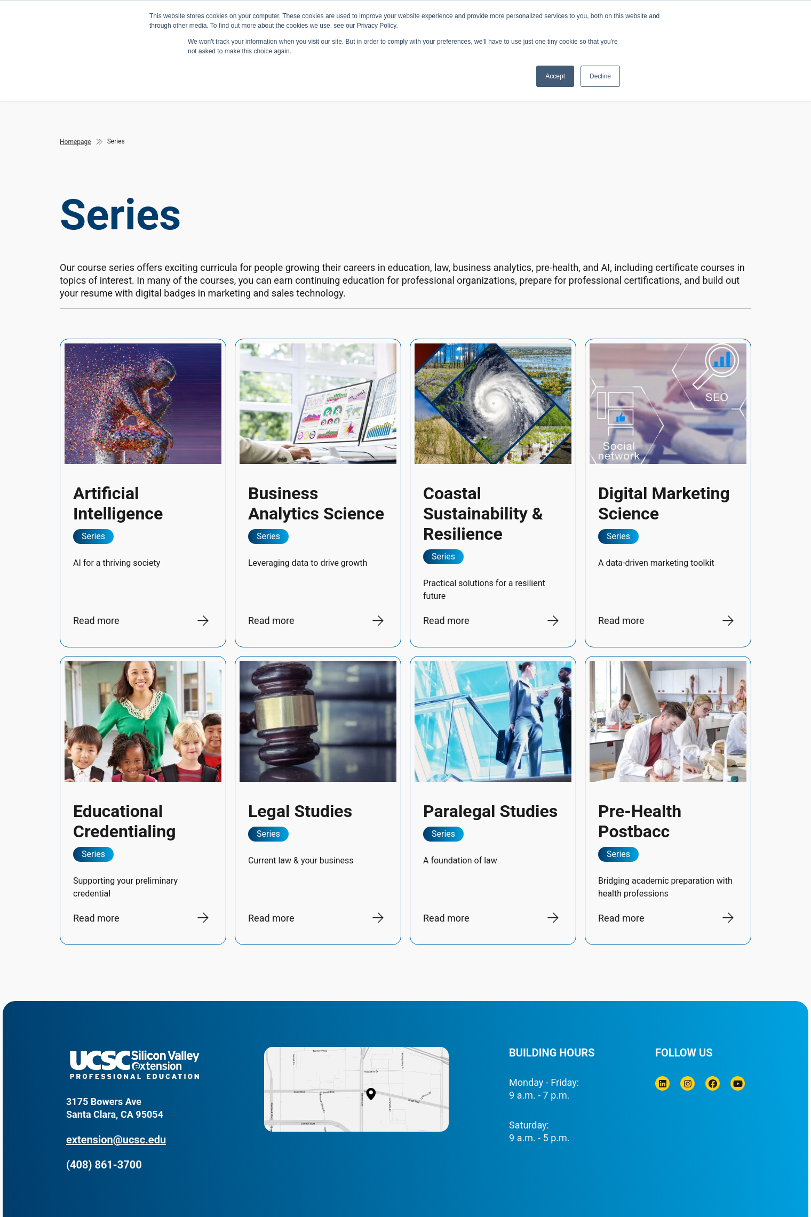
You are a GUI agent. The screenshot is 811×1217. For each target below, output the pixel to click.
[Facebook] (712, 1083)
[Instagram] (687, 1083)
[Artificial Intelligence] (143, 493)
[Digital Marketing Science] (668, 493)
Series (116, 141)
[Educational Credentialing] (143, 800)
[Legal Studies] (318, 800)
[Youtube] (737, 1083)
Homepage (75, 142)
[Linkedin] (662, 1083)
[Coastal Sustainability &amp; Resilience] (493, 493)
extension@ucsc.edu (116, 1139)
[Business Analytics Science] (318, 493)
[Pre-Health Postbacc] (668, 800)
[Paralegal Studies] (493, 800)
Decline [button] (600, 76)
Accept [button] (555, 76)
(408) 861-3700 (104, 1164)
